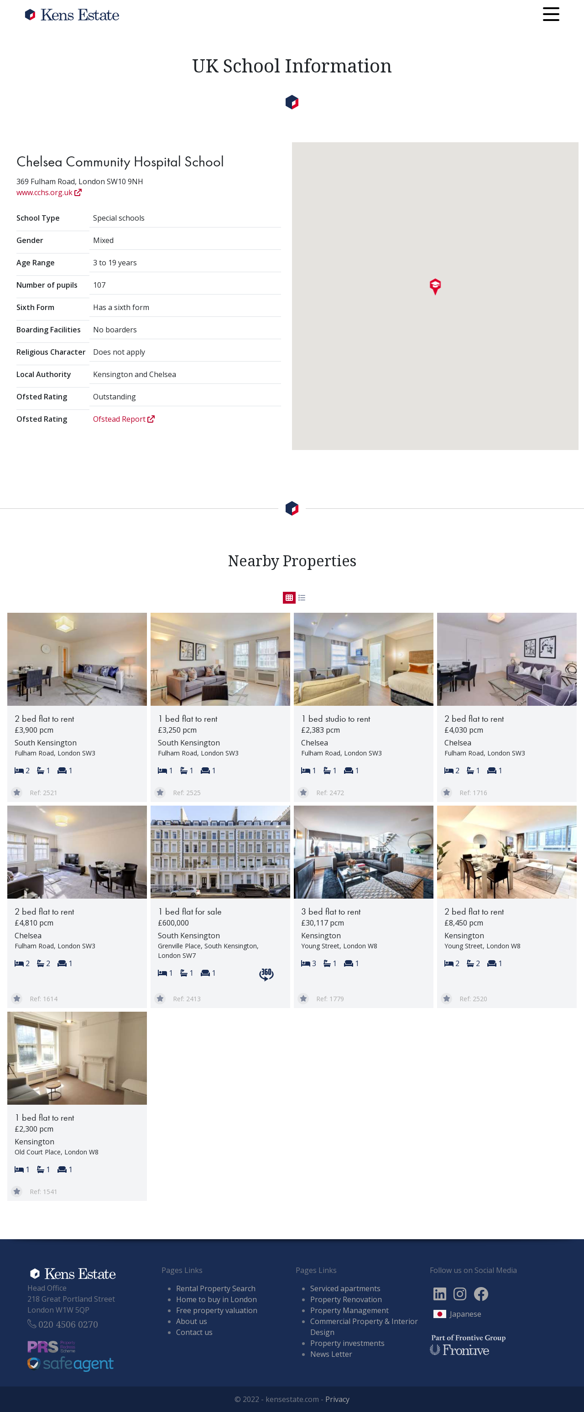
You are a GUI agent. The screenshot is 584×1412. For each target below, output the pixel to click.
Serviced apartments (345, 1288)
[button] (435, 287)
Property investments (347, 1343)
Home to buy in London (216, 1299)
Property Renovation (346, 1299)
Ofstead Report (124, 419)
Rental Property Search (216, 1288)
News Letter (331, 1354)
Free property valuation (216, 1310)
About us (191, 1321)
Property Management (349, 1310)
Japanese (465, 1314)
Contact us (194, 1332)
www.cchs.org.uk (49, 192)
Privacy (337, 1399)
